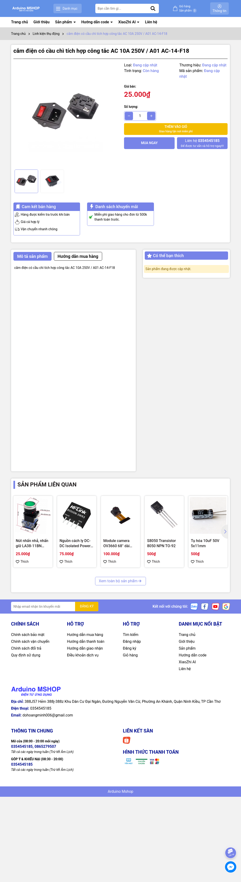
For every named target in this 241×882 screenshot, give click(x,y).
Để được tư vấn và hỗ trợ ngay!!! (202, 143)
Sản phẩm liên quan (46, 484)
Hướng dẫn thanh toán (85, 641)
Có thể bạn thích (165, 255)
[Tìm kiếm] (153, 8)
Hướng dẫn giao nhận (85, 648)
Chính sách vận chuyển (30, 641)
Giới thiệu (41, 22)
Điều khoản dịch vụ (83, 655)
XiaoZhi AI (127, 22)
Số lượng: (131, 107)
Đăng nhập (132, 641)
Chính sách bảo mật (27, 634)
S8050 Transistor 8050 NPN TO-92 (161, 543)
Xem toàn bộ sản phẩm (120, 581)
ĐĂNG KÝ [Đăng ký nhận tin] (87, 606)
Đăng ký (129, 648)
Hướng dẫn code (95, 22)
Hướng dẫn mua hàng (85, 634)
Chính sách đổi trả (26, 648)
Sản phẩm (64, 22)
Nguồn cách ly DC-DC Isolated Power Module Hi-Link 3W (76, 543)
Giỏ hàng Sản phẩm (188, 9)
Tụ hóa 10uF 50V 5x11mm (205, 543)
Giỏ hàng (130, 655)
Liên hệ (151, 22)
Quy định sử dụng (25, 655)
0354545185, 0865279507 (33, 746)
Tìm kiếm (130, 634)
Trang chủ (19, 22)
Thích (22, 561)
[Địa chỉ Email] (54, 606)
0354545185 (40, 708)
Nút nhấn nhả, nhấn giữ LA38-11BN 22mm (32, 543)
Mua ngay (149, 143)
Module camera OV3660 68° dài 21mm (116, 543)
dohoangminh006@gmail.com (47, 715)
